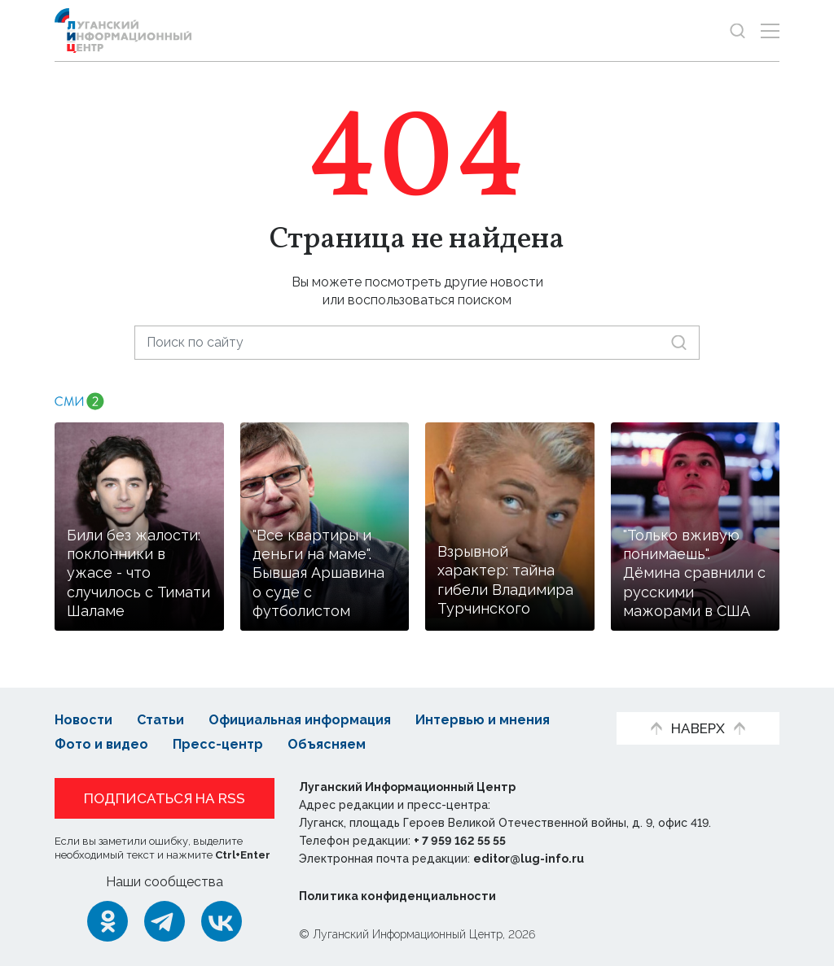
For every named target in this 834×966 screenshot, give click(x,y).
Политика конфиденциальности (397, 896)
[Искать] (679, 342)
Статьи (160, 720)
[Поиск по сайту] (417, 342)
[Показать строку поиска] (737, 30)
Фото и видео (101, 744)
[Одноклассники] (107, 921)
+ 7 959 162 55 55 (460, 840)
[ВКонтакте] (221, 921)
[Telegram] (164, 921)
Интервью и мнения (482, 720)
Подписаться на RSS (164, 798)
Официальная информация (299, 720)
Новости (83, 720)
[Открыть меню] (770, 30)
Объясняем (327, 744)
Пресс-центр (218, 744)
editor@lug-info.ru (528, 858)
